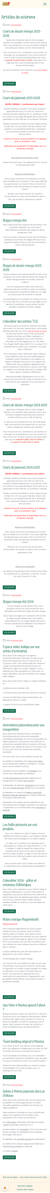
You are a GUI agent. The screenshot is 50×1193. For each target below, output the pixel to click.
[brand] (7, 4)
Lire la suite (9, 83)
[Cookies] (5, 1188)
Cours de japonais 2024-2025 (21, 467)
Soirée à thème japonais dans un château (24, 1094)
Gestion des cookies (25, 1190)
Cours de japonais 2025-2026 (21, 98)
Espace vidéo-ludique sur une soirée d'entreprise (21, 649)
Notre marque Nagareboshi (21, 919)
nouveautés (16, 25)
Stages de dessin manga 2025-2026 (22, 268)
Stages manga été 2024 (18, 602)
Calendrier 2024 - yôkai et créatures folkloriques (20, 883)
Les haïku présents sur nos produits (20, 827)
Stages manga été (15, 220)
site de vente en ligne (37, 331)
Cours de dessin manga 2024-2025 (25, 405)
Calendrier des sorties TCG (20, 321)
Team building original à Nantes (23, 1042)
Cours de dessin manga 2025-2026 (22, 34)
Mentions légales (25, 1186)
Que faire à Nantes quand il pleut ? (24, 1007)
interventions (17, 640)
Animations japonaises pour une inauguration (23, 727)
